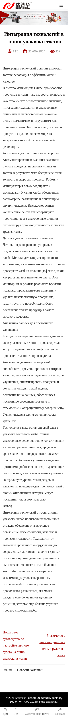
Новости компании (30, 670)
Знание (8, 670)
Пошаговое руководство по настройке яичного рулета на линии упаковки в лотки (16, 645)
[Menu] (61, 5)
